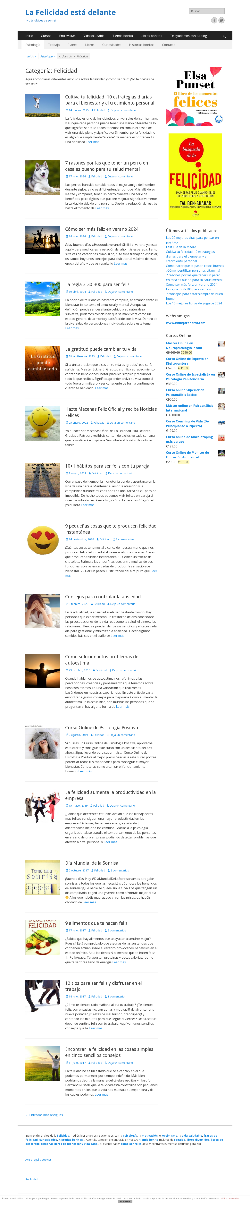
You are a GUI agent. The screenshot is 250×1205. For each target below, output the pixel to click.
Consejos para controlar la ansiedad (103, 596)
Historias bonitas (141, 45)
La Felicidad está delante (70, 12)
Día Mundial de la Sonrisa (91, 863)
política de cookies (229, 1198)
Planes (72, 45)
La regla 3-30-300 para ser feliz (97, 284)
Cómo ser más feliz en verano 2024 (101, 229)
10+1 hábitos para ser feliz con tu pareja (107, 466)
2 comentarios (125, 539)
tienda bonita (148, 1139)
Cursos (46, 36)
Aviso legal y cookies (38, 1159)
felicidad (63, 1135)
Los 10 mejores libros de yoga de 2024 (194, 303)
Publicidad (31, 1179)
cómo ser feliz (131, 1144)
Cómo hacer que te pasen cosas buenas (195, 266)
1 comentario (116, 996)
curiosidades (48, 1139)
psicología (130, 1135)
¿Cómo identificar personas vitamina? (193, 270)
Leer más (92, 142)
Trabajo (54, 45)
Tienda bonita (122, 36)
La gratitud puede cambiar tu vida (101, 349)
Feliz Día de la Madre (181, 247)
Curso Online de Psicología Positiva (101, 727)
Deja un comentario (123, 110)
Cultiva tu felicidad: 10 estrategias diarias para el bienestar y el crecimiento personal (190, 256)
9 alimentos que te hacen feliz (96, 923)
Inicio (29, 36)
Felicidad (99, 110)
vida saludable (192, 1135)
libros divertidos (198, 1139)
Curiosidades (111, 45)
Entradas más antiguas (44, 1115)
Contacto (168, 45)
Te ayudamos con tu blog (188, 36)
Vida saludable (93, 36)
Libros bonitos (151, 36)
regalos (179, 1139)
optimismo (169, 1135)
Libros (90, 45)
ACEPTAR (125, 1201)
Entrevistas (67, 36)
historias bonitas (71, 1139)
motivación (150, 1135)
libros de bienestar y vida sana (75, 1144)
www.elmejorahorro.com (185, 323)
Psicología (32, 45)
